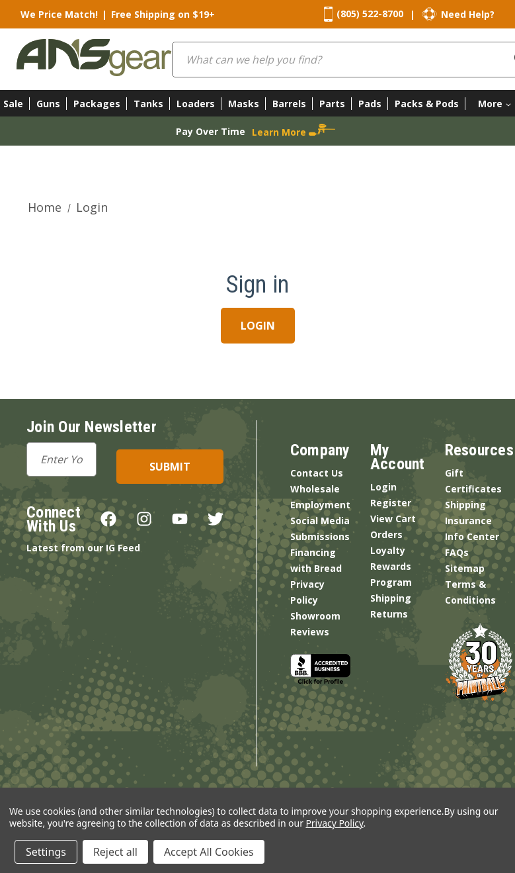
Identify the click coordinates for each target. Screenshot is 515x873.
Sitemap (465, 568)
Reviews (309, 631)
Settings (46, 852)
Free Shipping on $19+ (163, 14)
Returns (389, 614)
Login (383, 487)
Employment (320, 504)
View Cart (393, 518)
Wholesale (315, 488)
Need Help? (468, 14)
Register (390, 502)
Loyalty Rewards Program (391, 566)
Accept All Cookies (209, 852)
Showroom (315, 616)
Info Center (472, 536)
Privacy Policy (334, 823)
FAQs (457, 552)
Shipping (390, 598)
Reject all (115, 852)
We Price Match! (59, 14)
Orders (386, 534)
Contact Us (316, 473)
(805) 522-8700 (370, 13)
